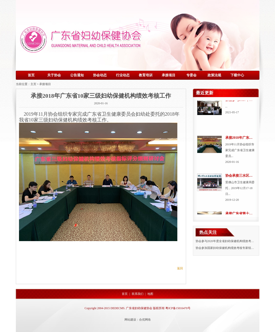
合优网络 (145, 319)
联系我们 (137, 294)
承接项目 (168, 75)
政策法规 (214, 75)
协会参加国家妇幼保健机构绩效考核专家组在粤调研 (229, 248)
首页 (31, 75)
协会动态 (100, 75)
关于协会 (54, 75)
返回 (180, 268)
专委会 (191, 75)
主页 (33, 84)
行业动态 (123, 75)
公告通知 (77, 75)
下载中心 (237, 75)
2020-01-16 (101, 103)
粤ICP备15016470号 (177, 308)
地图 (150, 294)
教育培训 (145, 75)
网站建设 (130, 319)
